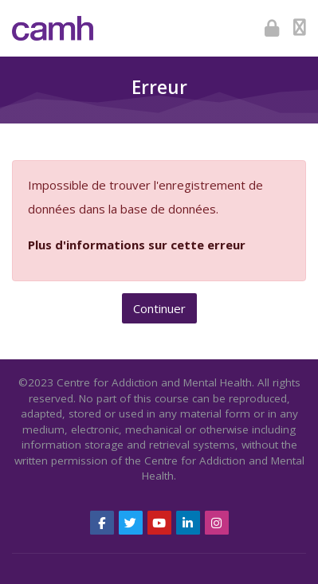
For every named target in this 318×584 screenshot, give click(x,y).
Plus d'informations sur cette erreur (136, 245)
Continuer (159, 308)
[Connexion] (272, 28)
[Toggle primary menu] (299, 28)
